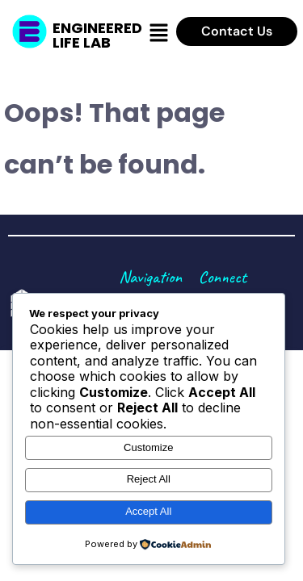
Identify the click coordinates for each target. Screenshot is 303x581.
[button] (159, 33)
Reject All (148, 479)
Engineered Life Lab (97, 35)
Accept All (148, 511)
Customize (148, 447)
